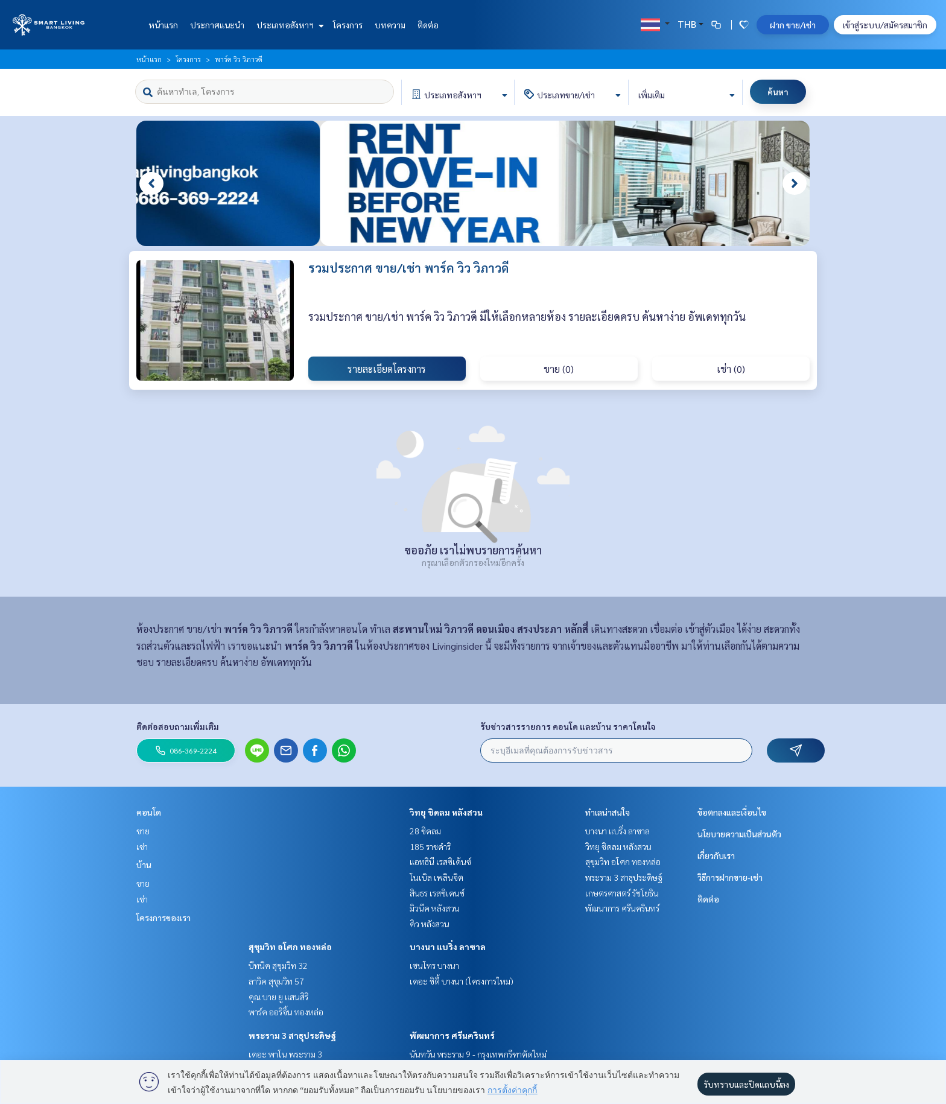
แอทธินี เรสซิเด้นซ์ (440, 861)
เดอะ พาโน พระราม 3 (285, 1053)
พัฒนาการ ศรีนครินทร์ (452, 1035)
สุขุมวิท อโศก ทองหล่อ (290, 946)
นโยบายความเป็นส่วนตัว (739, 833)
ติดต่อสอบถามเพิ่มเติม (177, 726)
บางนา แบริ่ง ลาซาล (448, 946)
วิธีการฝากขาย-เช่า (730, 877)
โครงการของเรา (163, 917)
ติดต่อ (428, 24)
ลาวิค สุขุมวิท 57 (276, 981)
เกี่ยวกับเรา (716, 855)
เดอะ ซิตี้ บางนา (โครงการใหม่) (461, 981)
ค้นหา (778, 91)
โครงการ (348, 24)
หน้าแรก (163, 24)
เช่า (142, 846)
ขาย (143, 830)
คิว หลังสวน (429, 923)
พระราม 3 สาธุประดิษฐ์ (292, 1035)
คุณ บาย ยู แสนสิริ (278, 996)
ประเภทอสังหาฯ (288, 24)
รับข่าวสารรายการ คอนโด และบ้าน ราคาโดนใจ (568, 726)
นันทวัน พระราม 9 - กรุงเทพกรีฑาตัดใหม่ (478, 1053)
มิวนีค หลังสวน (435, 908)
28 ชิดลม (425, 830)
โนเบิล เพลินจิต (436, 877)
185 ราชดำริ (430, 846)
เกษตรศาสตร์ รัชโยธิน (622, 892)
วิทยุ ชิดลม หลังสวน (446, 812)
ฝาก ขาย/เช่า (793, 24)
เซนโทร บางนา (434, 965)
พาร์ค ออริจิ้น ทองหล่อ (286, 1011)
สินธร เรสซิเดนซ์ (437, 892)
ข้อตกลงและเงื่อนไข (731, 812)
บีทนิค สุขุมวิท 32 (278, 965)
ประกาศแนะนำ (217, 24)
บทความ (390, 24)
